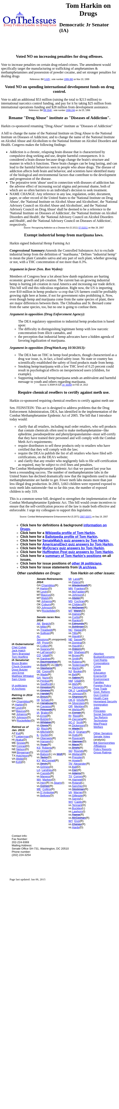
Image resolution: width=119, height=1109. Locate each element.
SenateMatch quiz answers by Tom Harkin (75, 540)
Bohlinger (78, 626)
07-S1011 (83, 228)
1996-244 (70, 110)
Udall (45, 655)
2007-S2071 (86, 517)
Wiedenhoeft (80, 585)
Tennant (77, 805)
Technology (101, 720)
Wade (43, 674)
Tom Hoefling (20, 656)
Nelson (20, 749)
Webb (19, 758)
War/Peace (100, 723)
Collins (46, 789)
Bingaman (23, 752)
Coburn (46, 604)
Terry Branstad (21, 653)
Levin (19, 707)
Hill (56, 665)
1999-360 (68, 79)
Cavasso (45, 706)
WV (70, 801)
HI (38, 700)
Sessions (42, 639)
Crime (97, 666)
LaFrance (46, 652)
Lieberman (22, 736)
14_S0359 (67, 385)
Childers (77, 604)
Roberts (47, 747)
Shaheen (79, 652)
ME (39, 789)
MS (70, 601)
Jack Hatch (18, 650)
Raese (76, 814)
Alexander (80, 763)
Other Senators (103, 733)
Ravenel (77, 738)
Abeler (76, 598)
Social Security (103, 714)
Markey (47, 779)
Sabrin (76, 677)
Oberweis (46, 738)
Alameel (77, 779)
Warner (78, 792)
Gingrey (45, 690)
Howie (76, 760)
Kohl (19, 762)
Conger (76, 712)
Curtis (75, 617)
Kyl (18, 733)
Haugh (76, 636)
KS (38, 747)
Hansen (45, 741)
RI (69, 715)
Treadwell (46, 629)
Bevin (43, 763)
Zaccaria (77, 719)
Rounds (78, 750)
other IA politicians (87, 563)
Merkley (79, 706)
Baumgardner (48, 661)
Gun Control (101, 695)
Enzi (77, 821)
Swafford (45, 684)
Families (99, 682)
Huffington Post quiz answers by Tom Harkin (77, 552)
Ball (74, 766)
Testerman (78, 665)
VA (70, 792)
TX (70, 776)
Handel (44, 693)
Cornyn (78, 776)
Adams (76, 773)
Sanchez (77, 786)
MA (39, 779)
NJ (70, 671)
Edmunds (78, 623)
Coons (46, 671)
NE (70, 639)
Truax (43, 744)
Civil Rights (100, 660)
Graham (81, 731)
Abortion (99, 653)
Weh (75, 684)
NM (70, 680)
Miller (43, 626)
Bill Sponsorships (104, 742)
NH (70, 652)
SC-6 (71, 731)
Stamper (77, 741)
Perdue (44, 680)
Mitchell (45, 731)
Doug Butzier (20, 669)
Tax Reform (101, 717)
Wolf (59, 754)
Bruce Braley (20, 663)
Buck (43, 665)
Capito (78, 801)
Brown (76, 655)
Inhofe (80, 700)
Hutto (75, 735)
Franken (79, 588)
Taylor (44, 757)
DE (39, 671)
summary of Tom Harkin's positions (73, 556)
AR (39, 642)
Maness (45, 776)
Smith (75, 658)
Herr (43, 782)
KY (38, 760)
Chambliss (22, 701)
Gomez (44, 786)
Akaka (19, 739)
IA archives (87, 567)
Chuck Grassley (21, 666)
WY (70, 821)
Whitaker (45, 722)
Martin (76, 668)
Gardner (45, 658)
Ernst (43, 715)
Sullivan (45, 633)
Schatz (45, 700)
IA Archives (18, 688)
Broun (44, 696)
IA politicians (19, 685)
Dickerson (78, 725)
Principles (100, 711)
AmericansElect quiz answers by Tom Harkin (77, 544)
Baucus (20, 711)
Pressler (77, 757)
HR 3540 (47, 110)
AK (38, 623)
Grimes (44, 766)
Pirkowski (46, 709)
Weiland (77, 754)
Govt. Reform (102, 691)
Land (76, 579)
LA (38, 770)
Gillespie (77, 795)
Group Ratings (103, 752)
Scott (79, 722)
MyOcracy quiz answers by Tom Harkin (73, 548)
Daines (76, 614)
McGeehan (79, 817)
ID (38, 728)
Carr (74, 770)
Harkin (19, 704)
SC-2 (71, 722)
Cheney (77, 824)
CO (39, 655)
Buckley (77, 808)
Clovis (44, 725)
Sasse (77, 639)
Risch (44, 728)
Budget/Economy (104, 656)
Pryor (45, 642)
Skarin (58, 782)
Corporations (101, 663)
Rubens (77, 661)
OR (70, 706)
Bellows (45, 795)
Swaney (45, 649)
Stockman (78, 789)
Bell (74, 674)
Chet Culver (19, 647)
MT (70, 610)
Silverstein (78, 703)
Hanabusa (46, 703)
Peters (76, 582)
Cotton (44, 645)
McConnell (48, 760)
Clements (78, 687)
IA (38, 712)
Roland (76, 782)
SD (70, 750)
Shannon (77, 696)
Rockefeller (24, 720)
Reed (76, 715)
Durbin (45, 735)
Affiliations (100, 746)
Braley (45, 712)
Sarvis (76, 798)
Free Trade (100, 688)
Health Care (101, 698)
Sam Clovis (19, 679)
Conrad (21, 746)
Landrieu (47, 770)
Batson (44, 754)
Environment (101, 679)
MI (69, 579)
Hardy (76, 827)
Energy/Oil (100, 676)
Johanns (21, 714)
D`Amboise (47, 792)
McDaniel (78, 607)
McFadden (78, 591)
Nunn (45, 677)
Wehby (76, 709)
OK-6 (71, 700)
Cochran (79, 601)
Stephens (46, 668)
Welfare (98, 727)
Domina (77, 642)
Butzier (44, 719)
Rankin (76, 620)
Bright (75, 747)
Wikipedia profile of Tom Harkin (70, 533)
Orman (44, 750)
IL (38, 735)
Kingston (45, 687)
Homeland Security (105, 701)
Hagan (78, 629)
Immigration (101, 704)
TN (70, 763)
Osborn (76, 649)
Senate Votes (102, 736)
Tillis (75, 633)
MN (70, 588)
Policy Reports (103, 749)
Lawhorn (77, 811)
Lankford (81, 690)
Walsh (45, 598)
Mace (75, 744)
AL (38, 636)
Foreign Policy (102, 685)
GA (39, 677)
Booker (77, 671)
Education (100, 672)
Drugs (97, 669)
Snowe (21, 742)
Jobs (96, 707)
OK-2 (71, 690)
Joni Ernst (18, 672)
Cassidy (45, 773)
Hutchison (22, 755)
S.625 (47, 79)
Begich (46, 623)
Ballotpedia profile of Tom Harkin (71, 536)
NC (70, 629)
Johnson (21, 717)
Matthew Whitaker (23, 676)
